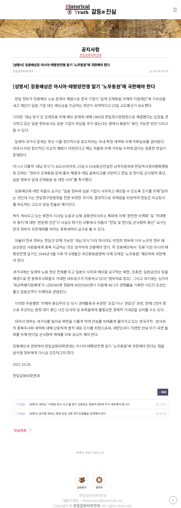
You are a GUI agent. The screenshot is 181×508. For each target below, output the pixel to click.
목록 (162, 392)
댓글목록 (19, 430)
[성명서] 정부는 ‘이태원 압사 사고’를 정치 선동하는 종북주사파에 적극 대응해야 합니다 (79, 404)
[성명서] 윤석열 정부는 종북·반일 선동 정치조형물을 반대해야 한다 (67, 413)
